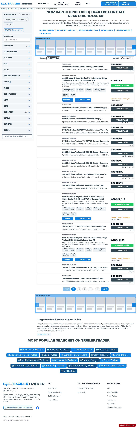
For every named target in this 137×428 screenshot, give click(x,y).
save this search (14, 30)
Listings (43, 4)
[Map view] (53, 58)
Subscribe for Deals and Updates (18, 408)
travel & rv (107, 30)
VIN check (111, 404)
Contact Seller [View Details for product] (122, 86)
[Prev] (37, 47)
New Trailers (52, 388)
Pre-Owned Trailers (55, 392)
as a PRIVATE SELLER (85, 388)
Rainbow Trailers (69, 116)
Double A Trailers (69, 75)
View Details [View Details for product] (122, 68)
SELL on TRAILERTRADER (62, 4)
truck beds (45, 34)
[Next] (134, 47)
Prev (67, 289)
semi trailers (123, 30)
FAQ (108, 388)
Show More (43, 334)
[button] (109, 3)
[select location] (109, 3)
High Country (67, 224)
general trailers (66, 30)
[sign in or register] (127, 3)
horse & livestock (88, 30)
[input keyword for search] (17, 40)
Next (105, 289)
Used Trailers (112, 396)
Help (89, 4)
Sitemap (28, 417)
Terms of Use (19, 417)
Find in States (53, 400)
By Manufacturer (54, 396)
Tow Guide (78, 4)
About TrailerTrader (114, 408)
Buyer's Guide (112, 392)
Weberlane (66, 64)
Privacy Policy (8, 417)
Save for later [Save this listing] (83, 100)
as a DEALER (82, 392)
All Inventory (46, 30)
